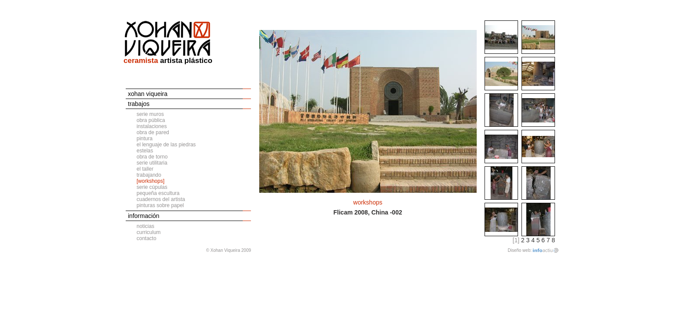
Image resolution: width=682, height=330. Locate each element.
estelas (145, 151)
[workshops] (150, 181)
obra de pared (153, 132)
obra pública (151, 120)
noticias (145, 226)
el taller (145, 169)
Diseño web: (520, 250)
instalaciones (152, 126)
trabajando (149, 175)
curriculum (148, 232)
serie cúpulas (152, 187)
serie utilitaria (152, 163)
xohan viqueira (147, 93)
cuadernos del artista (161, 199)
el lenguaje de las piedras (166, 145)
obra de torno (152, 157)
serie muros (150, 114)
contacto (146, 238)
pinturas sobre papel (160, 205)
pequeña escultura (158, 193)
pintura (145, 138)
